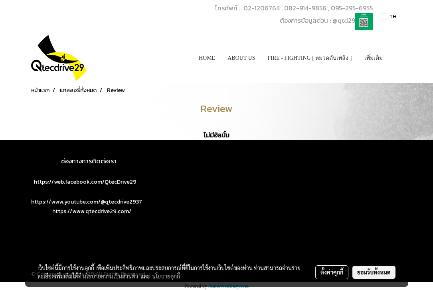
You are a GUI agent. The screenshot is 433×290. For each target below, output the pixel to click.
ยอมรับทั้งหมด (374, 272)
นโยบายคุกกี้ (166, 276)
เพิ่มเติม (373, 58)
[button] (396, 58)
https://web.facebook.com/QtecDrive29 (85, 182)
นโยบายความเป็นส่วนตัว (110, 276)
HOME (207, 58)
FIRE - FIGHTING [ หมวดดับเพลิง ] (310, 58)
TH (388, 16)
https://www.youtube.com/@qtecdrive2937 (86, 202)
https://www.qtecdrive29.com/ (91, 211)
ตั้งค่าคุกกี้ (331, 272)
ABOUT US (241, 58)
